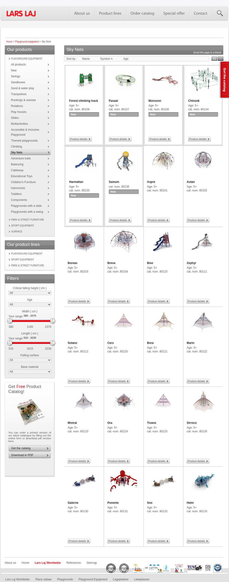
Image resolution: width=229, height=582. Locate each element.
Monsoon (154, 100)
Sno (150, 502)
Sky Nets (16, 152)
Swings (15, 76)
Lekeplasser (142, 579)
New (14, 70)
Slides (15, 118)
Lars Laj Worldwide (48, 562)
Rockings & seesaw (23, 100)
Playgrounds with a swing (27, 211)
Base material (29, 367)
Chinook (194, 100)
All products (18, 64)
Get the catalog (20, 448)
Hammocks (18, 188)
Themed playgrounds (24, 140)
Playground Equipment (93, 579)
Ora (109, 423)
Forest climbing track (83, 100)
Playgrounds (65, 579)
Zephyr (191, 263)
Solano (72, 343)
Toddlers (16, 194)
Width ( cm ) (30, 311)
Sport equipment (22, 225)
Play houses (18, 112)
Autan (191, 182)
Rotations (17, 106)
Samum (114, 182)
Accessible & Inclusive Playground (25, 132)
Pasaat (113, 100)
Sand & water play (22, 88)
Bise (150, 263)
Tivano (151, 423)
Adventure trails (21, 158)
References (73, 562)
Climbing (16, 146)
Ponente (113, 502)
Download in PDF (22, 455)
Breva (111, 263)
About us (10, 562)
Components (19, 200)
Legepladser (121, 579)
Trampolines (19, 94)
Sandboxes (18, 82)
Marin (190, 343)
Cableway (17, 170)
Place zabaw (43, 579)
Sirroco (192, 423)
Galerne (73, 502)
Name (86, 58)
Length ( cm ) (29, 333)
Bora (150, 343)
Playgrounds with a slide (26, 206)
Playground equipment (27, 41)
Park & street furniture (27, 219)
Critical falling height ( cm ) (29, 288)
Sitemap (91, 562)
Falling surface (29, 355)
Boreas (72, 263)
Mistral (72, 423)
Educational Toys (22, 176)
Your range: (16, 316)
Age (29, 299)
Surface (16, 231)
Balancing (17, 164)
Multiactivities (19, 123)
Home (25, 562)
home (9, 41)
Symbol (106, 58)
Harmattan (76, 182)
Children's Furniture (23, 182)
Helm (190, 502)
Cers (110, 343)
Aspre (151, 182)
